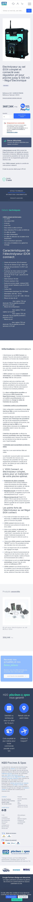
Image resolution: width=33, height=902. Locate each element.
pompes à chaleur (18, 784)
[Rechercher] (13, 11)
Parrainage (20, 823)
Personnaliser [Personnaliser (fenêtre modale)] (16, 900)
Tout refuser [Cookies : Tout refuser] (23, 897)
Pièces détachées (22, 799)
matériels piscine (7, 773)
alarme (13, 768)
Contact (4, 823)
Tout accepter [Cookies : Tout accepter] (11, 897)
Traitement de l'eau (23, 805)
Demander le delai (12, 132)
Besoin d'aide (5, 826)
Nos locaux (4, 822)
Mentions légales (22, 818)
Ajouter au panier (22, 116)
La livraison (4, 817)
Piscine (19, 800)
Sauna (19, 803)
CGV (19, 817)
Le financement (6, 818)
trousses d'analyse (12, 778)
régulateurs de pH (20, 776)
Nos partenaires (6, 820)
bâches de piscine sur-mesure (19, 783)
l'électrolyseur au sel (8, 776)
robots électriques (12, 775)
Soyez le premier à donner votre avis (12, 98)
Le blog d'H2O (5, 825)
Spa (19, 802)
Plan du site (5, 828)
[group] (6, 870)
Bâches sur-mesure (23, 807)
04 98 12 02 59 (7, 804)
